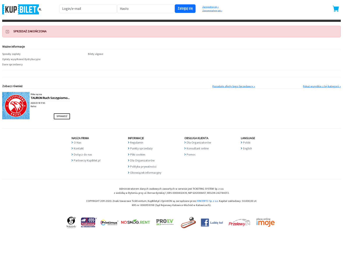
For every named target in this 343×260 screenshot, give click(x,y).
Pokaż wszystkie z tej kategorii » (322, 86)
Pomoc (191, 154)
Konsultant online (198, 148)
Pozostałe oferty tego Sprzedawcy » (233, 86)
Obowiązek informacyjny (145, 172)
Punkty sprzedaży (141, 148)
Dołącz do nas (83, 154)
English (247, 148)
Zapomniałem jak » (212, 11)
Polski (246, 142)
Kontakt (79, 148)
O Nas (77, 142)
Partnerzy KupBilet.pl (87, 160)
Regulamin (136, 142)
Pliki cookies (137, 154)
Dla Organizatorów (142, 160)
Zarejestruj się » (210, 7)
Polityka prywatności (143, 166)
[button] (43, 54)
